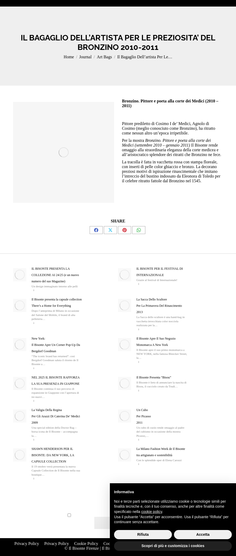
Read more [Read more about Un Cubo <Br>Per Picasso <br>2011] (138, 440)
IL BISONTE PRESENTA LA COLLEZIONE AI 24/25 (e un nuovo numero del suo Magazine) (55, 275)
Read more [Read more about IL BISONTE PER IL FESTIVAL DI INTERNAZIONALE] (138, 284)
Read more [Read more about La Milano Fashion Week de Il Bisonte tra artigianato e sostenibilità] (138, 464)
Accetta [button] (203, 534)
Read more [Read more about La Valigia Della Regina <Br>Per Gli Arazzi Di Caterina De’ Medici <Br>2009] (33, 440)
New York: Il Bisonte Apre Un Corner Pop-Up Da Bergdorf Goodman (56, 345)
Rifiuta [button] (143, 534)
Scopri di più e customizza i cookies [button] (172, 546)
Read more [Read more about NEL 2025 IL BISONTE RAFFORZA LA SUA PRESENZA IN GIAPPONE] (33, 401)
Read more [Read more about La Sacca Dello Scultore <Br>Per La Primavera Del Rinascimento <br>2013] (138, 329)
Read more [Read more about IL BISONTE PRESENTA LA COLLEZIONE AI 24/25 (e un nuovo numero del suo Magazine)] (33, 290)
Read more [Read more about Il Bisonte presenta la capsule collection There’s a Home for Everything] (33, 323)
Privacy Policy (26, 543)
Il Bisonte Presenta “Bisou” (153, 377)
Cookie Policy (86, 543)
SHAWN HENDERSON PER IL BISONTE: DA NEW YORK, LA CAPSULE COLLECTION (53, 455)
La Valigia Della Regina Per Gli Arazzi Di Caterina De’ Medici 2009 (56, 416)
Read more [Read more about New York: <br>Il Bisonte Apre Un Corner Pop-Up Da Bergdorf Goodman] (33, 368)
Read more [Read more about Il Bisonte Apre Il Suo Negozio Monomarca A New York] (138, 362)
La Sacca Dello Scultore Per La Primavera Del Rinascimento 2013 (159, 306)
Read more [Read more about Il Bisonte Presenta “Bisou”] (138, 390)
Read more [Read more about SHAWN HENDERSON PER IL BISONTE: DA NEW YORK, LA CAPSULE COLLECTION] (33, 478)
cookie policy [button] (151, 512)
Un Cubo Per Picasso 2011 (143, 416)
